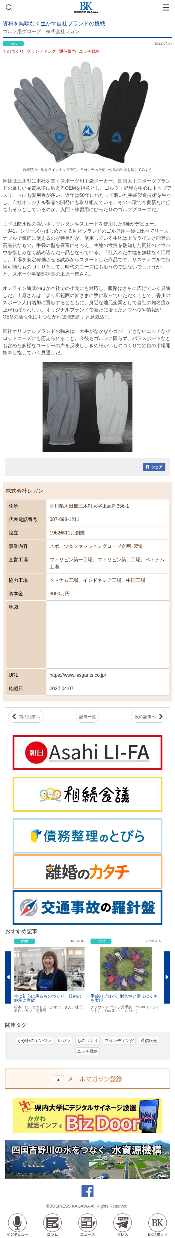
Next (167, 977)
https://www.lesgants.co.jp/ (77, 675)
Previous (8, 977)
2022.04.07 (61, 688)
